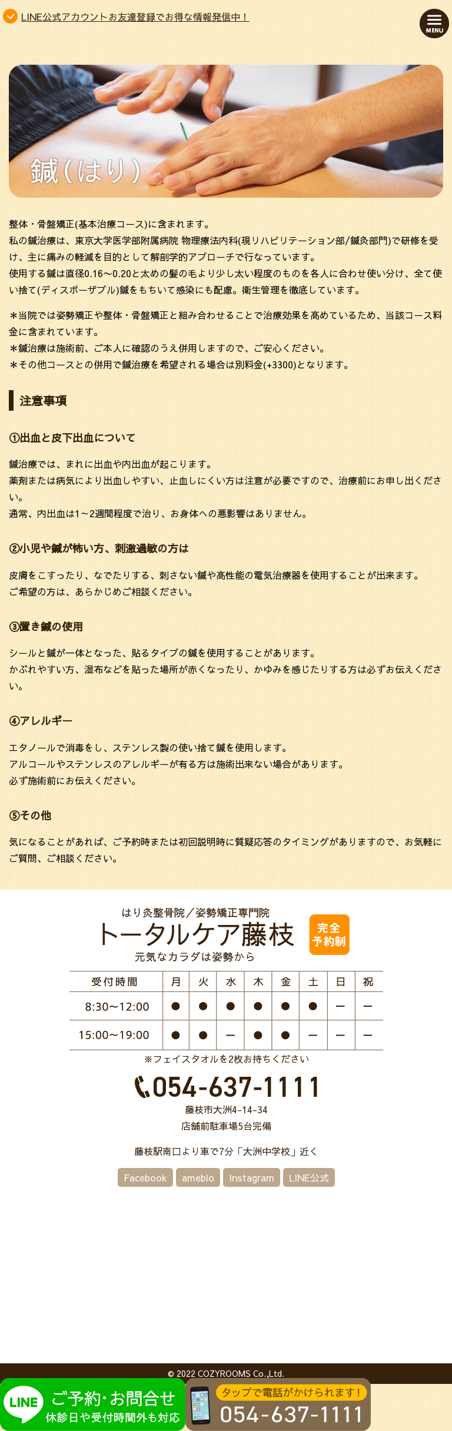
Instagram (251, 1177)
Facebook (145, 1177)
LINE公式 (309, 1177)
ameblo (198, 1177)
